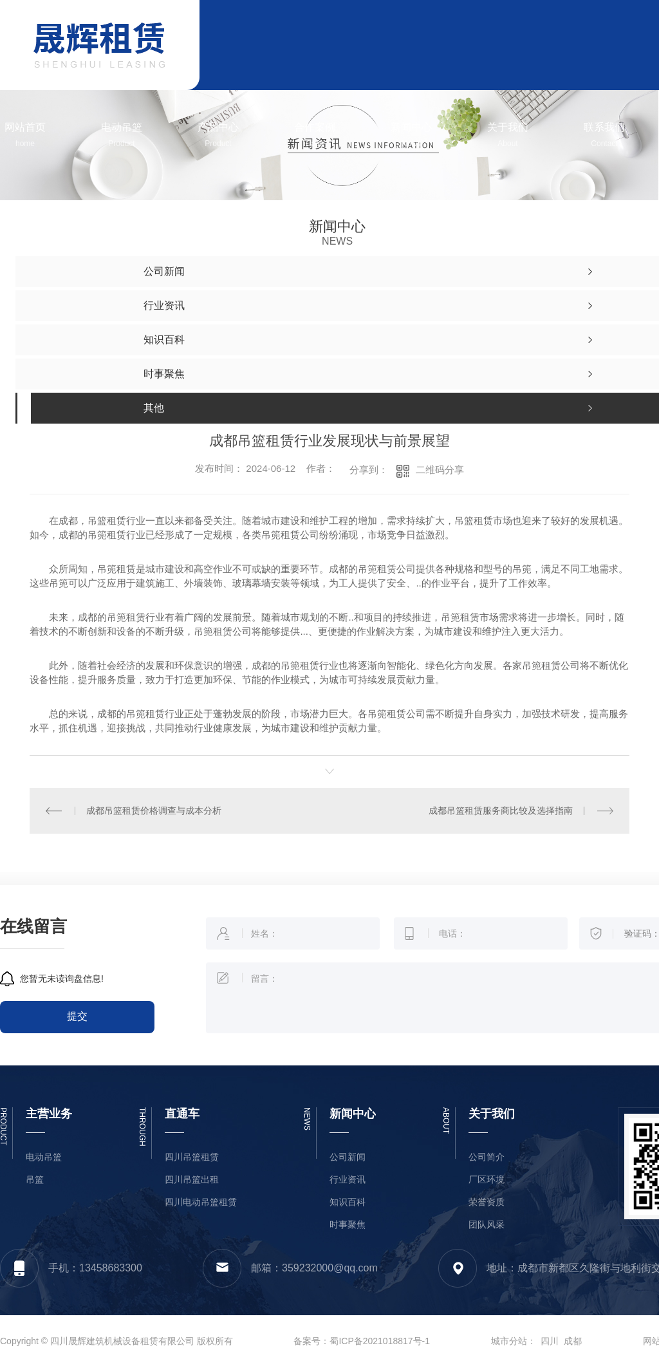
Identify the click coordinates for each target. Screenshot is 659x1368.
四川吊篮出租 (192, 1180)
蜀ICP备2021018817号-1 (380, 1341)
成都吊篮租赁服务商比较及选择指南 (501, 810)
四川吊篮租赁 (192, 1157)
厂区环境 (487, 1180)
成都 (573, 1341)
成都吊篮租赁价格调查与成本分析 (153, 810)
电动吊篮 (44, 1157)
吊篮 (35, 1180)
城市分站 (509, 1341)
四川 (550, 1341)
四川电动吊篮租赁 (201, 1202)
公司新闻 (348, 1157)
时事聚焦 (348, 1225)
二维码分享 (440, 469)
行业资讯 (348, 1180)
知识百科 (348, 1202)
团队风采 (487, 1225)
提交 (77, 1016)
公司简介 (487, 1157)
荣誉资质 (487, 1202)
